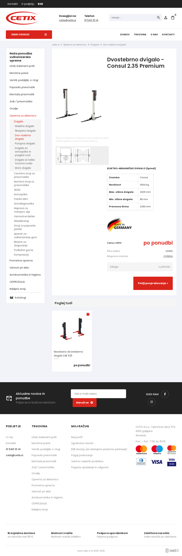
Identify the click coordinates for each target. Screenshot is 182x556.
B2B (40, 4)
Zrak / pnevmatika (21, 101)
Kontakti (13, 4)
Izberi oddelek (29, 34)
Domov (125, 34)
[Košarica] (172, 17)
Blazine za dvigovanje (21, 243)
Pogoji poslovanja (82, 455)
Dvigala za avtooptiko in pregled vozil (23, 151)
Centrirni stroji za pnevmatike (24, 175)
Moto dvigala (23, 168)
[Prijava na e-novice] (85, 402)
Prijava (165, 17)
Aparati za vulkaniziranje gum (25, 235)
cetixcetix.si (67, 20)
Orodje (14, 108)
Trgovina (140, 34)
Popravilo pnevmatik (22, 87)
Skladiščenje (21, 221)
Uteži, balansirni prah (22, 66)
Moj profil (76, 437)
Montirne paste (19, 73)
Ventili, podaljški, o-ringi (24, 80)
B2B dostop (99, 449)
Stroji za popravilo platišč (25, 227)
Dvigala (18, 121)
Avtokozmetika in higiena (25, 274)
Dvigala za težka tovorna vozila (25, 161)
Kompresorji (21, 254)
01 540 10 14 (91, 20)
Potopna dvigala (25, 143)
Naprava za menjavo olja (22, 210)
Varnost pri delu (19, 267)
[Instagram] (152, 402)
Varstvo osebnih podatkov (87, 461)
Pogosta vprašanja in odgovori (89, 467)
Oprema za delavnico (23, 115)
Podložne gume (23, 250)
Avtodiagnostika (24, 203)
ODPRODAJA (17, 282)
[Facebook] (165, 394)
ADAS (17, 190)
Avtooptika (20, 194)
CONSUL (168, 256)
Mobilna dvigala (24, 126)
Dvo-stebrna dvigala (23, 137)
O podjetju (27, 4)
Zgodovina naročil (82, 443)
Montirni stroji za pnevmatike (24, 183)
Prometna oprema (21, 260)
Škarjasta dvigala (25, 130)
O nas (154, 34)
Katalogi (20, 297)
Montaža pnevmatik (22, 94)
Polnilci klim (21, 199)
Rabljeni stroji (18, 289)
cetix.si (55, 44)
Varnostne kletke (24, 216)
